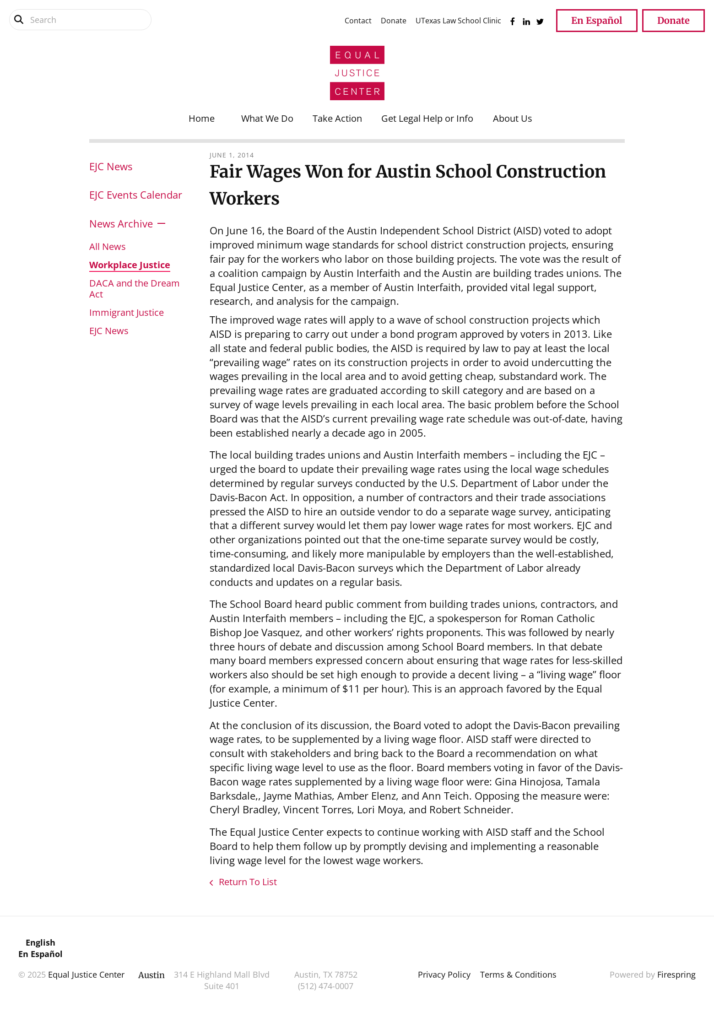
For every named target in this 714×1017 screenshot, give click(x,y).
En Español (596, 20)
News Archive (121, 223)
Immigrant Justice (126, 312)
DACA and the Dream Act (134, 288)
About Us (512, 118)
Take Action (337, 118)
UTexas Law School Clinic (458, 21)
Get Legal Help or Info (427, 118)
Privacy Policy (444, 974)
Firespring (676, 974)
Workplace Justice (129, 265)
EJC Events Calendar (135, 194)
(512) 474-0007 (325, 985)
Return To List (246, 882)
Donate (393, 21)
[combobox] (80, 19)
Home (202, 118)
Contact (358, 21)
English (40, 942)
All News (107, 246)
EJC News (110, 166)
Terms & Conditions (518, 974)
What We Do (267, 118)
